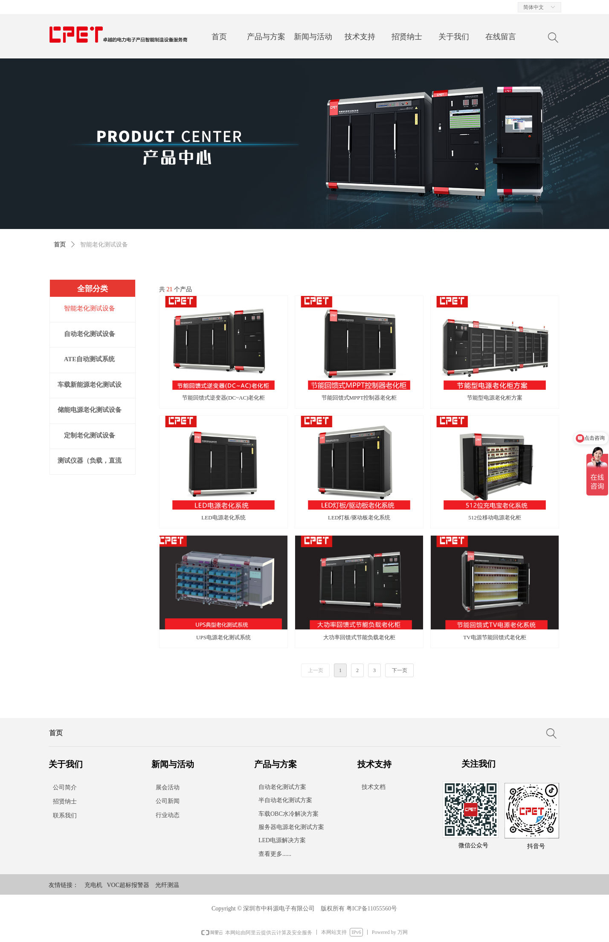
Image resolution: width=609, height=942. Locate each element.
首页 (219, 36)
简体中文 (533, 7)
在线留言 (500, 36)
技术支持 (360, 36)
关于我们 (453, 36)
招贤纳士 (407, 36)
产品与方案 (266, 36)
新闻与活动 (313, 36)
